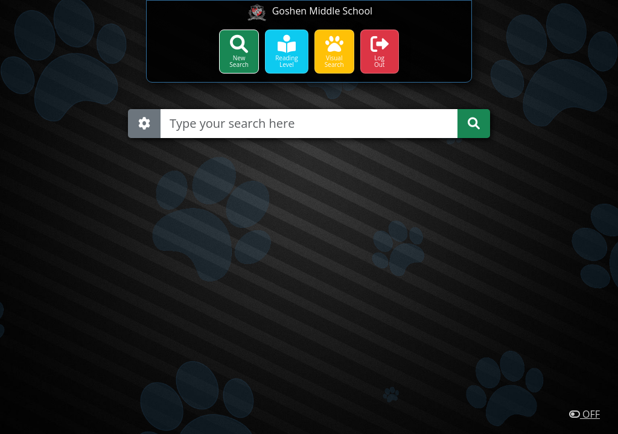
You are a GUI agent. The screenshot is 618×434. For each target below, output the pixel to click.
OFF (584, 414)
